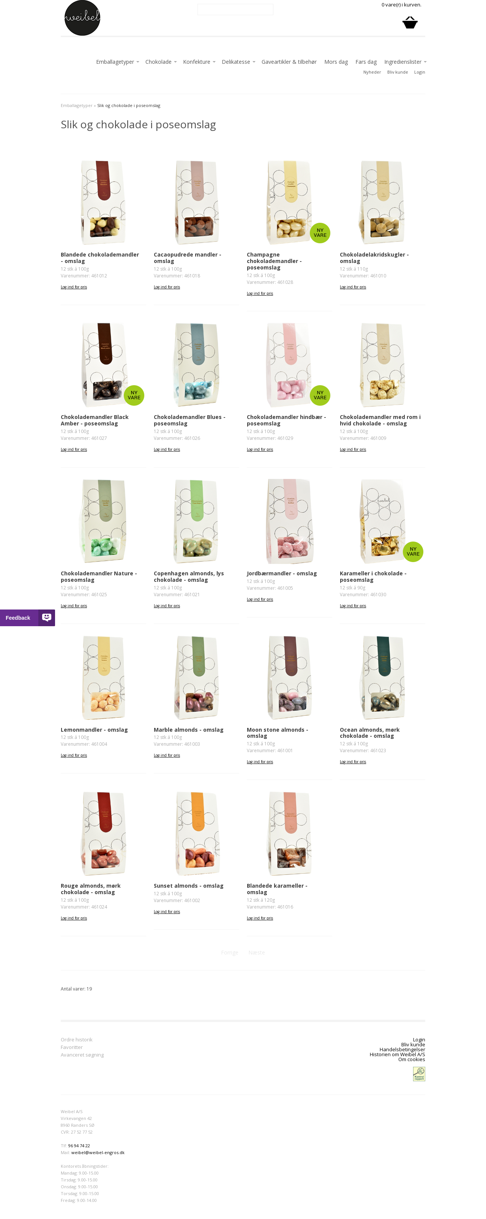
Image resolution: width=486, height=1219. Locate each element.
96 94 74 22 (79, 1145)
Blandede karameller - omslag (277, 889)
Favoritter (72, 1047)
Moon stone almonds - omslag (277, 733)
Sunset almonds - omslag (189, 885)
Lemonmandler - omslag (94, 729)
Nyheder (372, 72)
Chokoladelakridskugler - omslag (374, 258)
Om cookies (411, 1059)
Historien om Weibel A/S (397, 1054)
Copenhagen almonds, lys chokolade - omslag (189, 576)
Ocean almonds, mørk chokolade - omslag (370, 733)
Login (419, 72)
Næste (256, 952)
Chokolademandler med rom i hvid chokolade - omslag (380, 420)
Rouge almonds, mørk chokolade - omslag (91, 889)
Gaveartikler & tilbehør (289, 61)
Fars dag (366, 61)
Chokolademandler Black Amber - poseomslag (95, 420)
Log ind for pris (74, 287)
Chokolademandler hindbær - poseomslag (286, 420)
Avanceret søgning (82, 1055)
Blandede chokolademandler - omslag (100, 258)
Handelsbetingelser (402, 1049)
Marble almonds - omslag (189, 729)
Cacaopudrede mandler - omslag (187, 258)
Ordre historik (77, 1040)
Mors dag (336, 61)
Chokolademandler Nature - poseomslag (99, 576)
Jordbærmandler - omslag (282, 573)
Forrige (229, 952)
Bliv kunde (397, 72)
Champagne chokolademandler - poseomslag (274, 261)
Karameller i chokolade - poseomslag (373, 576)
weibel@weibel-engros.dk (98, 1152)
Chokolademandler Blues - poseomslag (190, 420)
